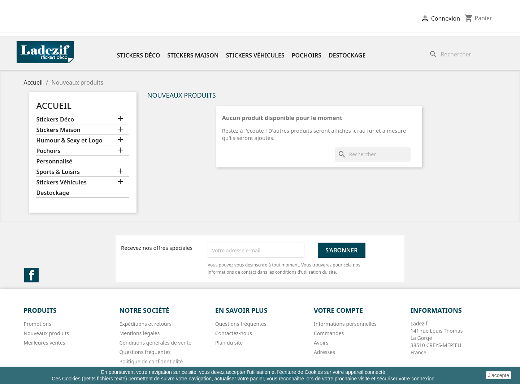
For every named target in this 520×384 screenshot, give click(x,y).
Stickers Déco (138, 55)
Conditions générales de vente (155, 342)
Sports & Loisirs (58, 172)
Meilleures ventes (44, 342)
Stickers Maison (192, 55)
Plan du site (229, 342)
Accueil (54, 105)
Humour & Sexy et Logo (69, 140)
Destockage (347, 55)
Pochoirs (306, 55)
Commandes (329, 333)
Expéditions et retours (146, 323)
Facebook (31, 275)
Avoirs (321, 342)
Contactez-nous (233, 333)
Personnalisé (54, 161)
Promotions (37, 323)
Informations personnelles (345, 323)
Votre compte (338, 310)
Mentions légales (140, 333)
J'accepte (498, 375)
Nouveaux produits (46, 333)
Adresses (324, 352)
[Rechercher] (464, 54)
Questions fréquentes (145, 352)
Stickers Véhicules (255, 55)
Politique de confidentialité (151, 361)
